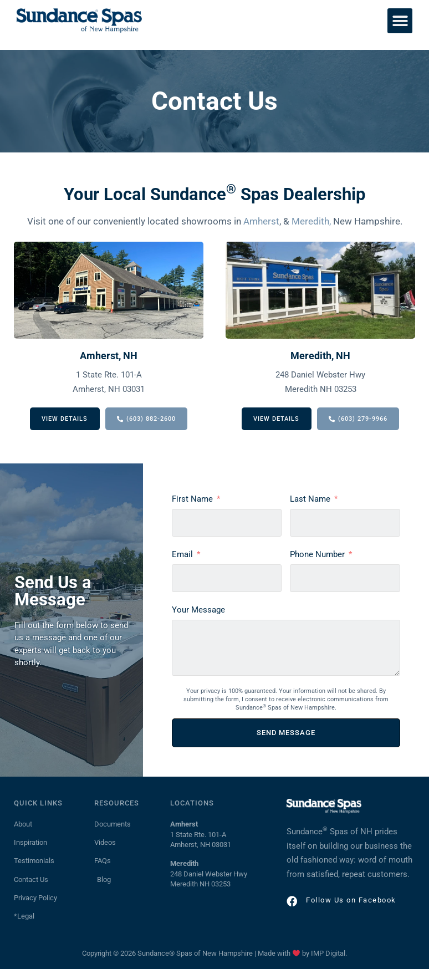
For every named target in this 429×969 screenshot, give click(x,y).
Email (182, 554)
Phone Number (317, 554)
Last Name (310, 499)
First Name (192, 499)
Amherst (261, 221)
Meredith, (311, 221)
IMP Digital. (329, 953)
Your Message (198, 610)
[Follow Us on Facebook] (292, 901)
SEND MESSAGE (286, 732)
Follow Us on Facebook (350, 900)
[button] (399, 20)
